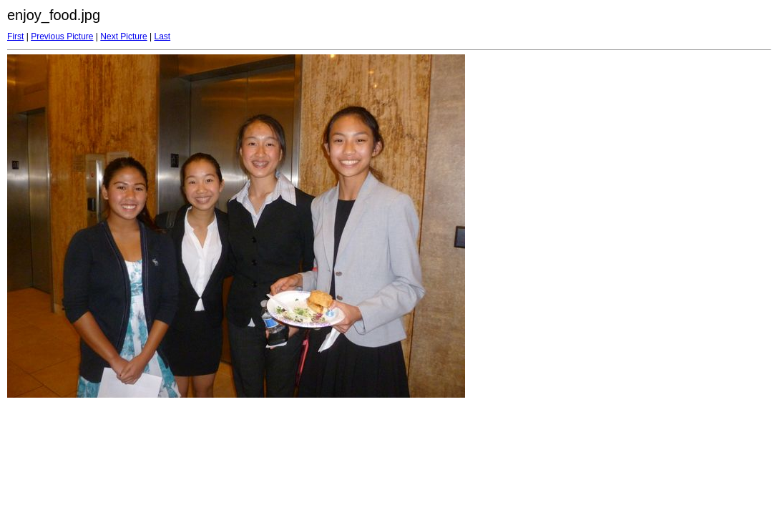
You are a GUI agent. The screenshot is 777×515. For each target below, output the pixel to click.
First (15, 36)
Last (162, 36)
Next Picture (123, 36)
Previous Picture (62, 36)
